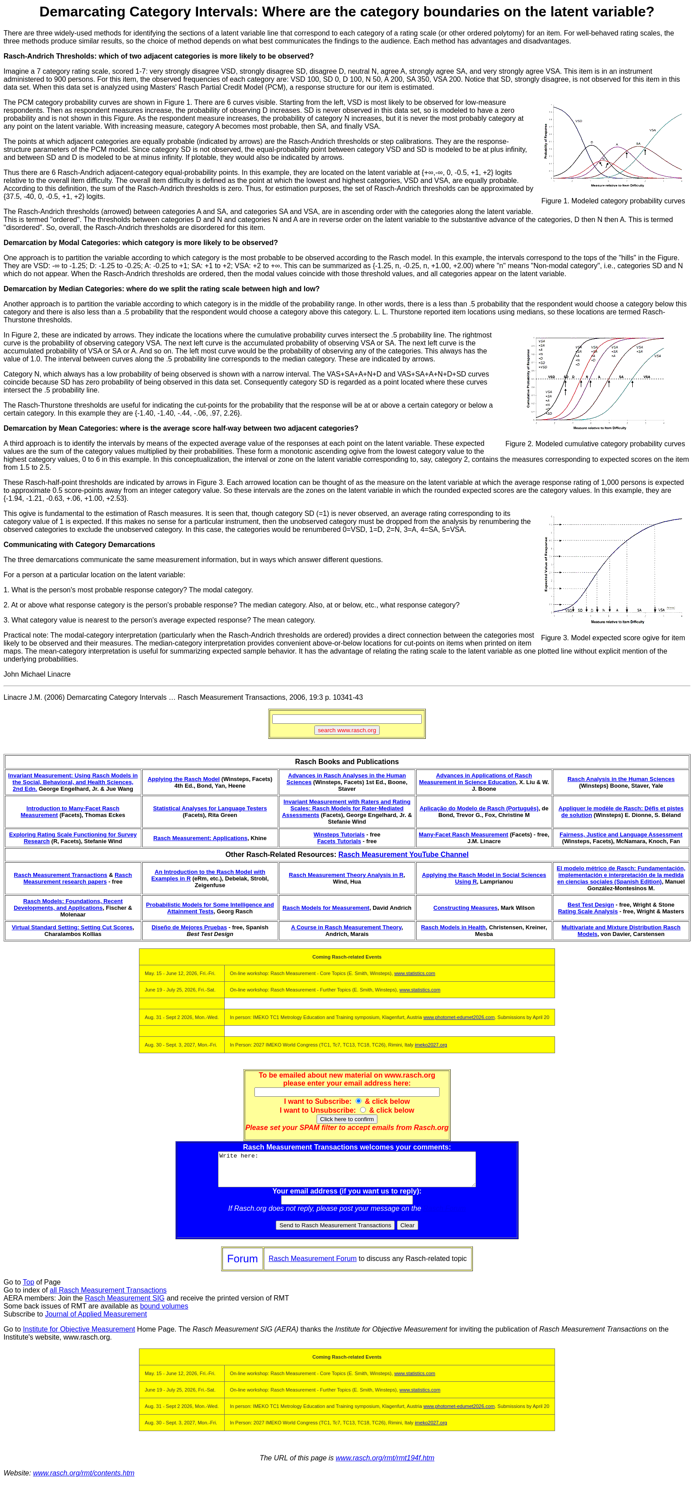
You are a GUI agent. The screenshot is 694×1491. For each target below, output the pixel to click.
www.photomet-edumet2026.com (459, 1017)
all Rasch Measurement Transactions (108, 1297)
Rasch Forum (444, 1215)
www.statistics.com (414, 973)
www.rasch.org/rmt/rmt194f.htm (385, 1464)
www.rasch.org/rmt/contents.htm (84, 1479)
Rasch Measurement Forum (313, 1265)
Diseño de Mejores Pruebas (189, 927)
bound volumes (164, 1313)
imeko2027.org (431, 1044)
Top (28, 1289)
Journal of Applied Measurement (96, 1320)
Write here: (347, 1172)
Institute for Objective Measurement (79, 1336)
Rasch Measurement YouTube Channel (403, 854)
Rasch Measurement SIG (125, 1305)
